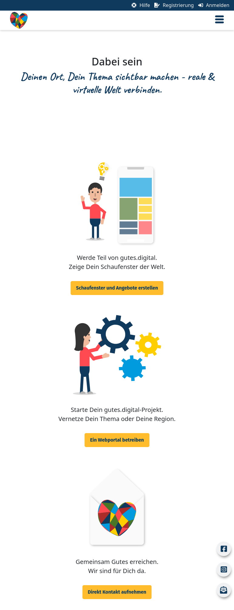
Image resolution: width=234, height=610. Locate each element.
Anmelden (213, 5)
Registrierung (174, 5)
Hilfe (141, 5)
